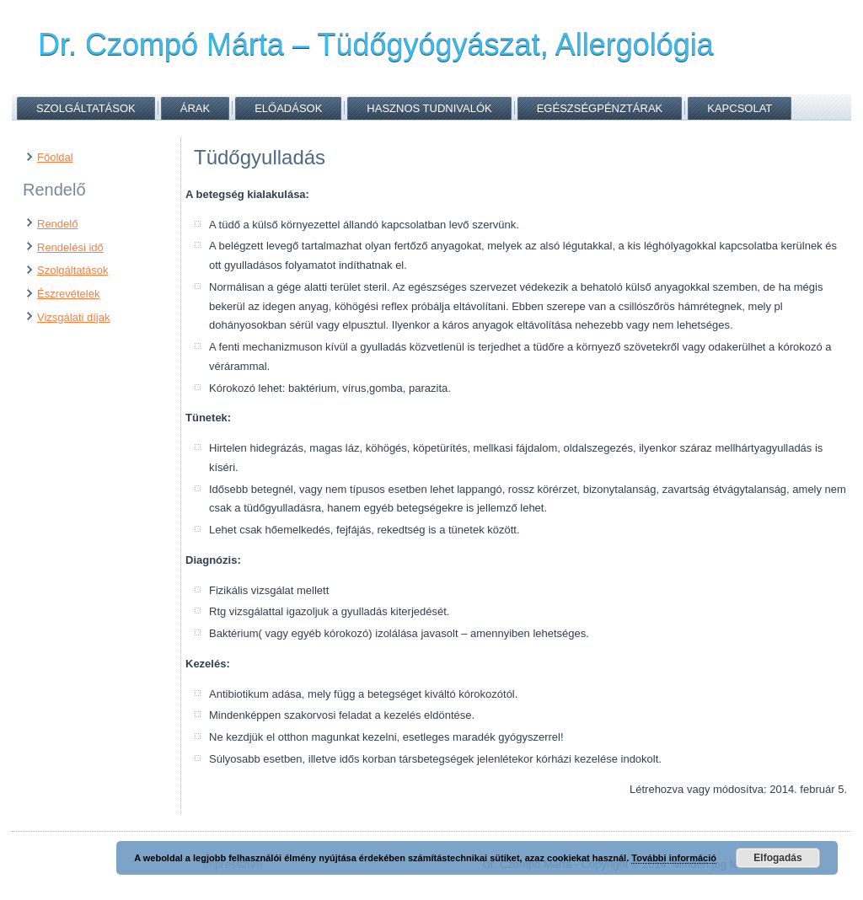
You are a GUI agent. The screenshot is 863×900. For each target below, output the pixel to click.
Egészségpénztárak (600, 108)
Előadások (288, 108)
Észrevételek (68, 293)
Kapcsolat (739, 108)
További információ (673, 858)
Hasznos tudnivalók (429, 108)
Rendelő (57, 223)
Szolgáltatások (86, 108)
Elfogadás (777, 858)
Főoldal (55, 157)
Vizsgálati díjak (73, 317)
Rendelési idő (70, 247)
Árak (195, 108)
